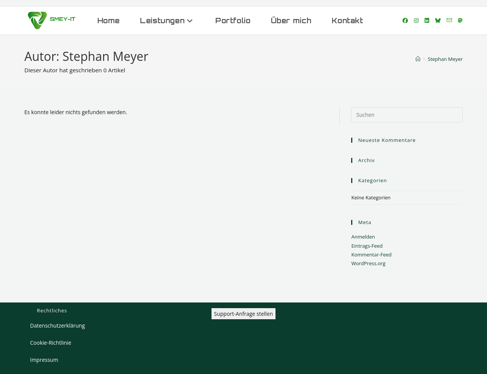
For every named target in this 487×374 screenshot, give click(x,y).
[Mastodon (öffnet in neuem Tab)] (460, 20)
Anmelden (363, 236)
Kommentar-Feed (371, 254)
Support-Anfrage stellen (243, 313)
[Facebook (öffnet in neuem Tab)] (405, 20)
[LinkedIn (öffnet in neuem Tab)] (427, 20)
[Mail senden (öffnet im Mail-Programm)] (449, 20)
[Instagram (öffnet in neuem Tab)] (416, 20)
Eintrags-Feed (366, 245)
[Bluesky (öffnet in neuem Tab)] (438, 20)
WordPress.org (368, 263)
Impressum (44, 359)
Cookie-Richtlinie (50, 342)
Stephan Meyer (445, 59)
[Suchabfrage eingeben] (407, 115)
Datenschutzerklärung (57, 325)
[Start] (417, 59)
